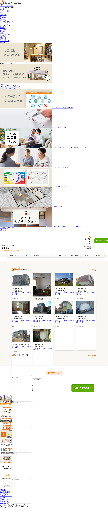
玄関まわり (3, 17)
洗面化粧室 (3, 15)
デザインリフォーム (6, 34)
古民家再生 (3, 37)
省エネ (2, 30)
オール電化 (3, 29)
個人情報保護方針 (5, 492)
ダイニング (3, 9)
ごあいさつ (86, 255)
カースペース (4, 24)
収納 (1, 33)
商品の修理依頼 (4, 501)
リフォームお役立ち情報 (7, 227)
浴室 (1, 13)
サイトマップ (4, 494)
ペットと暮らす (4, 41)
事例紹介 (2, 4)
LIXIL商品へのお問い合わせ (8, 499)
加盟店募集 (3, 230)
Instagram (4, 503)
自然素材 (2, 32)
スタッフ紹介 (24, 255)
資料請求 (2, 396)
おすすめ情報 (4, 228)
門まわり (2, 19)
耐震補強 (2, 28)
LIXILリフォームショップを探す (9, 85)
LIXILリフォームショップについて (10, 87)
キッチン (2, 8)
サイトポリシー (4, 493)
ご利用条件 (3, 490)
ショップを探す (10, 396)
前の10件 (17, 270)
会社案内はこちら (55, 373)
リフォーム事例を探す (6, 6)
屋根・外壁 (3, 20)
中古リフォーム (4, 35)
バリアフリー (4, 26)
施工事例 (36, 255)
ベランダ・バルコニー (6, 21)
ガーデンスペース (5, 22)
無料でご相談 (82, 388)
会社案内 (98, 255)
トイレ (2, 16)
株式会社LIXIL (4, 498)
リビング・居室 (4, 11)
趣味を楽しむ (4, 39)
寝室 (1, 12)
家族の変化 (3, 38)
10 (91, 270)
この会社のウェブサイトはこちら (11, 250)
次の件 (91, 270)
